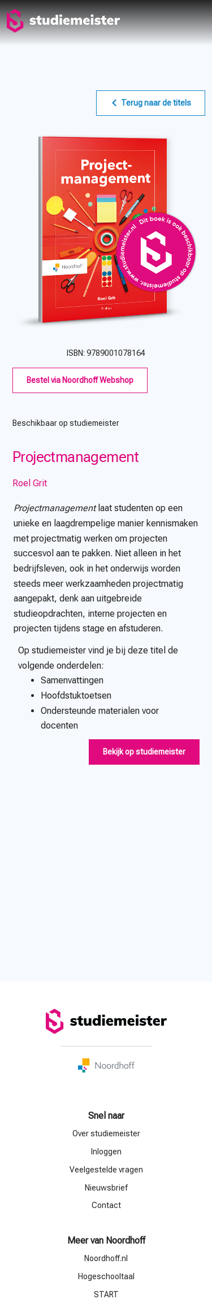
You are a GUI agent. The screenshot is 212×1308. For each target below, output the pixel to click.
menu (196, 21)
